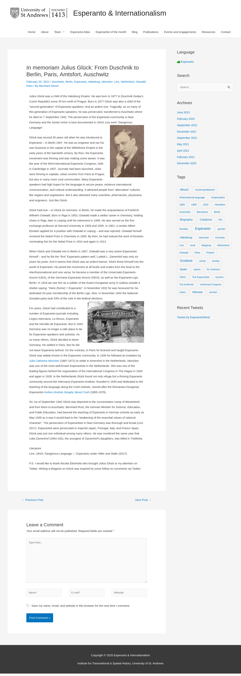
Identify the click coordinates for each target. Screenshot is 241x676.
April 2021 (183, 151)
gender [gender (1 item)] (221, 229)
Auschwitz (58, 81)
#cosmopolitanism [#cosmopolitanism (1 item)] (205, 190)
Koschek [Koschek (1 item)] (220, 238)
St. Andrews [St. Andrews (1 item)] (213, 269)
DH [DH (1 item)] (220, 220)
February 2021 (186, 157)
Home (31, 32)
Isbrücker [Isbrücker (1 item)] (204, 238)
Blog (135, 32)
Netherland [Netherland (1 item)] (223, 245)
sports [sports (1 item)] (197, 269)
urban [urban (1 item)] (182, 292)
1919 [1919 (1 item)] (205, 205)
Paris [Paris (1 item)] (197, 253)
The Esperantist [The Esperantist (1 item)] (200, 277)
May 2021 (183, 144)
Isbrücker (108, 81)
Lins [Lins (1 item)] (181, 245)
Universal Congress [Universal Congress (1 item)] (210, 284)
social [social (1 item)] (202, 261)
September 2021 (187, 138)
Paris (41, 86)
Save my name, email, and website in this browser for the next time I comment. (80, 608)
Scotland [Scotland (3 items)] (186, 261)
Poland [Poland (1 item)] (210, 253)
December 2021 (187, 132)
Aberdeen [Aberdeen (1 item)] (220, 205)
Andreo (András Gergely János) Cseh (67, 392)
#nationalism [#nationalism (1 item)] (218, 197)
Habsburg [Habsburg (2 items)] (186, 237)
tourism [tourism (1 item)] (220, 277)
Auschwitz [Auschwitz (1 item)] (185, 212)
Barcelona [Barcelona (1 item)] (202, 212)
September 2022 (187, 125)
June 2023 (183, 112)
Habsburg (95, 81)
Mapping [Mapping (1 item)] (206, 245)
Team (57, 32)
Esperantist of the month (111, 32)
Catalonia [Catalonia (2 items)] (206, 219)
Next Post (142, 500)
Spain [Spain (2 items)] (183, 269)
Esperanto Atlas (80, 32)
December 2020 (187, 163)
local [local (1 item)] (192, 245)
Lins (118, 81)
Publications (151, 32)
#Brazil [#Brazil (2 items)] (184, 190)
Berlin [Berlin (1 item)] (217, 212)
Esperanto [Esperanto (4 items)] (202, 229)
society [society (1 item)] (215, 261)
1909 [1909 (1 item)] (194, 205)
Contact (226, 32)
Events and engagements (180, 32)
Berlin (69, 81)
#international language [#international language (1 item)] (192, 197)
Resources (208, 32)
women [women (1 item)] (213, 292)
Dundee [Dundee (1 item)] (183, 229)
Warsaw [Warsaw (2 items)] (197, 292)
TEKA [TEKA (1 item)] (182, 277)
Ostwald (31, 86)
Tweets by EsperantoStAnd (194, 317)
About (44, 32)
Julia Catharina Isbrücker (44, 360)
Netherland (130, 81)
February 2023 (186, 119)
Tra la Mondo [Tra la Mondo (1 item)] (186, 284)
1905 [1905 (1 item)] (182, 205)
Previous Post (33, 500)
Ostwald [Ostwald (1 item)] (183, 253)
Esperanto (81, 81)
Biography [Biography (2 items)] (186, 219)
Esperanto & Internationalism (121, 13)
